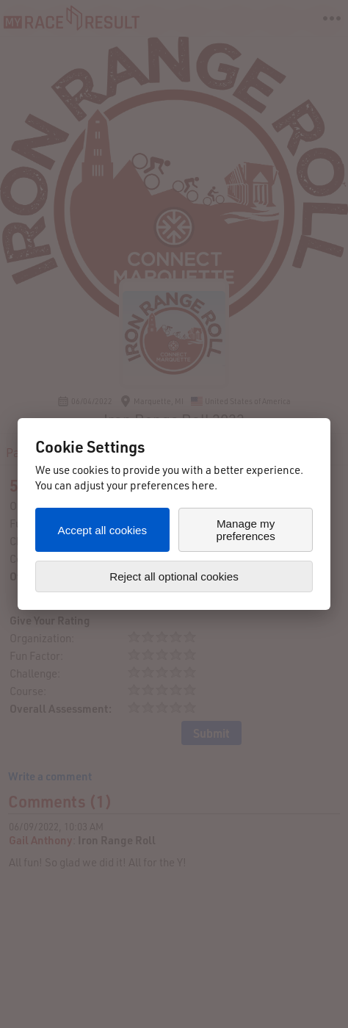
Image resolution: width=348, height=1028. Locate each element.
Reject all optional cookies (174, 576)
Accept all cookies (103, 530)
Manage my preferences (246, 529)
